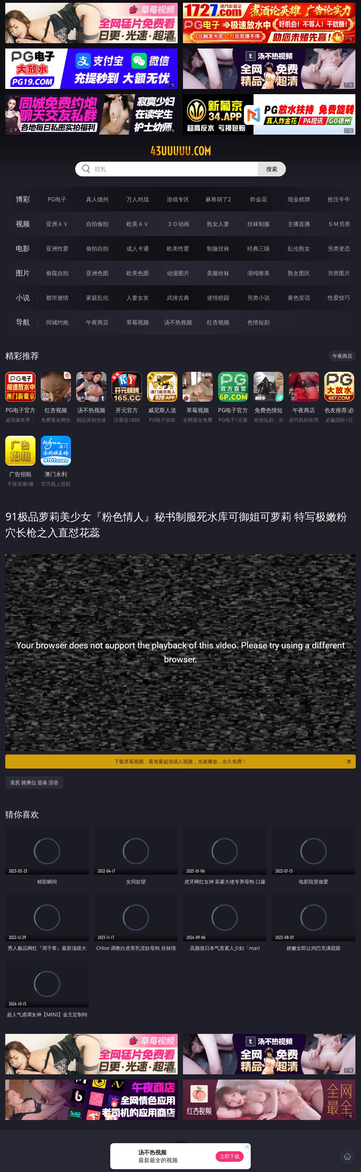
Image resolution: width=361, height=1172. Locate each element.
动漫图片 (178, 273)
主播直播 (299, 224)
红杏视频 (218, 322)
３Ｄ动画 (178, 224)
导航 (23, 322)
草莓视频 (137, 322)
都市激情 (57, 298)
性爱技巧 (339, 298)
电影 (23, 248)
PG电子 (57, 199)
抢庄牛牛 (339, 199)
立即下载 (229, 1156)
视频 (23, 223)
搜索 (271, 169)
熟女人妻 (218, 224)
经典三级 (258, 248)
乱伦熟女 (299, 248)
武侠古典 (178, 298)
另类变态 (339, 248)
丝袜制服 (258, 224)
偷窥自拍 (57, 273)
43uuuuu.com (180, 151)
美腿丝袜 (218, 273)
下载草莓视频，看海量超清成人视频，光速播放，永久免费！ (233, 761)
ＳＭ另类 (339, 224)
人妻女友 (137, 298)
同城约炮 (57, 322)
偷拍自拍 (97, 248)
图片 (23, 273)
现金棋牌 (299, 199)
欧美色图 (137, 273)
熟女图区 (299, 273)
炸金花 (258, 199)
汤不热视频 (178, 322)
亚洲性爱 (57, 248)
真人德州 (97, 199)
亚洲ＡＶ (57, 224)
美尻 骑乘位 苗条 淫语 (34, 782)
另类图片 (339, 273)
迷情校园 (218, 298)
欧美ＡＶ (137, 224)
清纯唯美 (258, 273)
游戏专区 (178, 199)
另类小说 (258, 298)
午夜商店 (97, 322)
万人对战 (137, 199)
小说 (23, 297)
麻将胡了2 (218, 199)
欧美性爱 (178, 248)
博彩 (23, 199)
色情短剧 (258, 322)
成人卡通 (137, 248)
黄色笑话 (299, 298)
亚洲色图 (97, 273)
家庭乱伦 (97, 298)
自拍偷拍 (97, 224)
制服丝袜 (218, 248)
